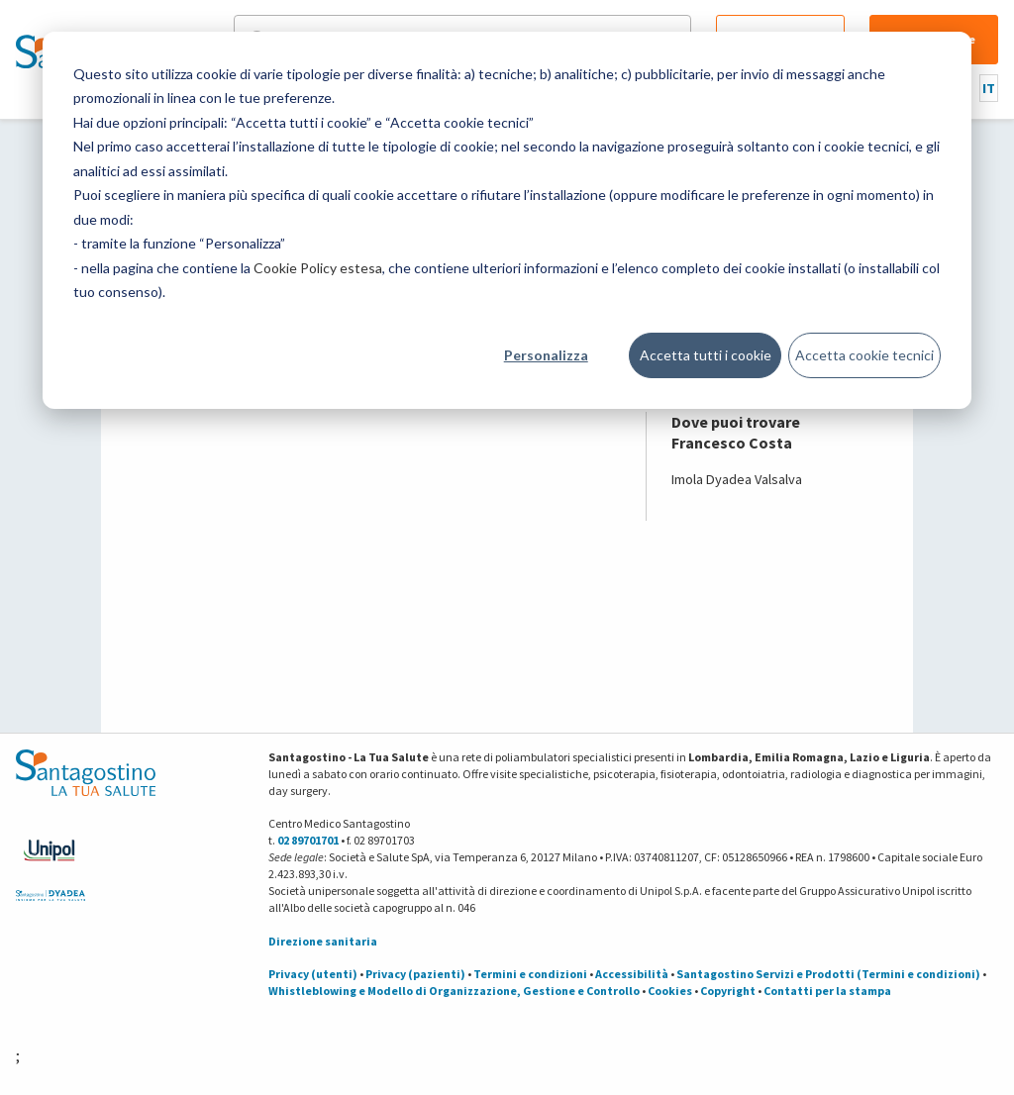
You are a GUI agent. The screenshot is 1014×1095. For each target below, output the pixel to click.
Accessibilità (631, 973)
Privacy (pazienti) (415, 973)
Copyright (728, 990)
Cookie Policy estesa (318, 267)
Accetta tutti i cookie (705, 355)
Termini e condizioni (530, 973)
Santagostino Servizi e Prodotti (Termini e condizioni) (828, 973)
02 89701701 (308, 840)
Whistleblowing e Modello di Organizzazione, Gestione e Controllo (454, 990)
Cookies (670, 990)
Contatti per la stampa (827, 990)
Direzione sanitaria (322, 941)
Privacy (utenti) (312, 973)
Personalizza (546, 355)
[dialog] (507, 220)
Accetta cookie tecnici (864, 355)
